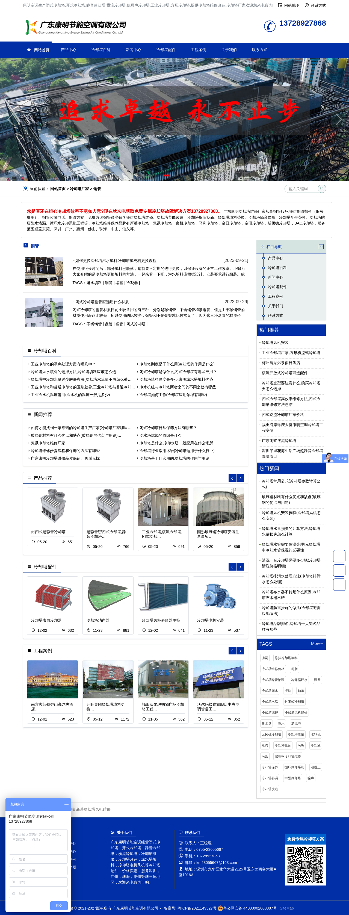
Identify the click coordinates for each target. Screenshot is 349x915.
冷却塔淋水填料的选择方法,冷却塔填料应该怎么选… (75, 372)
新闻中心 (133, 50)
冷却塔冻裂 (270, 713)
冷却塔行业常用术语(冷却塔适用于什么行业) (177, 450)
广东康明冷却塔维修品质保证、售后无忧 (65, 458)
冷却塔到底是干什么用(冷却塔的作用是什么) (177, 364)
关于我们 (229, 50)
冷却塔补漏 (270, 778)
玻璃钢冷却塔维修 (288, 756)
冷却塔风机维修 (296, 713)
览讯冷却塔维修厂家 (48, 443)
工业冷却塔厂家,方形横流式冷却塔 (291, 352)
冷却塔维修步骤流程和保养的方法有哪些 (65, 450)
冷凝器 (132, 283)
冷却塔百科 (101, 50)
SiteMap (287, 908)
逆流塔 (296, 723)
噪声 (310, 778)
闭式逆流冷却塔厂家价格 (283, 414)
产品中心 (68, 50)
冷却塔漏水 (270, 691)
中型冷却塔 (293, 778)
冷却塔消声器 (98, 620)
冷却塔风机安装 (275, 342)
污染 (265, 756)
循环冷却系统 (294, 767)
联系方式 (318, 5)
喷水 (281, 723)
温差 (317, 680)
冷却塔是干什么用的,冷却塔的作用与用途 (174, 458)
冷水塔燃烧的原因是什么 (161, 435)
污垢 (301, 745)
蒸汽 (265, 745)
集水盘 (266, 723)
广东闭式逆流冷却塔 (279, 440)
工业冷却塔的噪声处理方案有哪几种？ (63, 364)
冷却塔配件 (166, 50)
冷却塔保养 (270, 767)
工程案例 (198, 50)
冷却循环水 (299, 680)
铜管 (109, 283)
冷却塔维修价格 (273, 669)
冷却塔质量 (296, 734)
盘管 (109, 324)
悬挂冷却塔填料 (286, 658)
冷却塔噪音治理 (273, 680)
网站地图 (292, 5)
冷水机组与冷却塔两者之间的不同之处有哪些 (178, 387)
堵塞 (119, 283)
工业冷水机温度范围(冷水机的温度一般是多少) (70, 394)
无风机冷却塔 (271, 734)
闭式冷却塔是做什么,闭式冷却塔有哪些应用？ (178, 372)
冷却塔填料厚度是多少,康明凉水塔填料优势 (176, 379)
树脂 (294, 669)
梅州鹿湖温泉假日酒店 (281, 363)
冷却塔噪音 (283, 745)
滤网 (265, 658)
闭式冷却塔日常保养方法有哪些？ (168, 428)
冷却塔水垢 (270, 702)
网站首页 (41, 50)
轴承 (301, 691)
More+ (317, 643)
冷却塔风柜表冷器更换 (161, 620)
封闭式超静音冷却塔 (48, 532)
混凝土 (316, 767)
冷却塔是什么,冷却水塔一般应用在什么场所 (176, 443)
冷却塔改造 (270, 789)
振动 (288, 691)
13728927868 (339, 556)
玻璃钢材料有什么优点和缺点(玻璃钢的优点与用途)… (76, 435)
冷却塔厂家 (77, 28)
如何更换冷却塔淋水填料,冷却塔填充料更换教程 (116, 260)
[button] (167, 175)
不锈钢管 (94, 324)
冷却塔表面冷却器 (46, 620)
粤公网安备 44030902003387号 (247, 908)
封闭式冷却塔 (294, 702)
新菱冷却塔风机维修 (93, 809)
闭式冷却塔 (136, 324)
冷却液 (316, 745)
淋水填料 (94, 283)
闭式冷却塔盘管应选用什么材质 (102, 302)
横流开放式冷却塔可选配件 (285, 373)
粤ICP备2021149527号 (197, 908)
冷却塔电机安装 (210, 620)
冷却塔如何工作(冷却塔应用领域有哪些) (173, 394)
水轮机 (316, 734)
